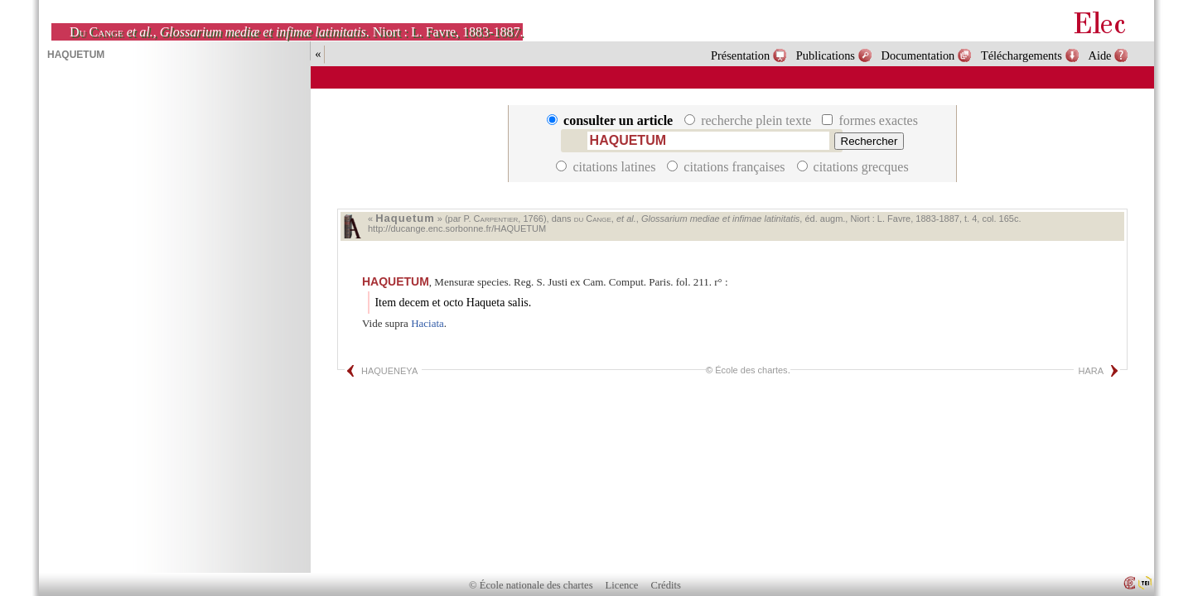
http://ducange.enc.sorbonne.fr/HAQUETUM (457, 228)
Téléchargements (1021, 55)
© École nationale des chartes (530, 585)
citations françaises (727, 167)
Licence (622, 585)
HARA (1091, 371)
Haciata (427, 323)
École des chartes (751, 370)
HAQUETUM (395, 281)
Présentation (740, 55)
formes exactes (870, 120)
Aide (1100, 55)
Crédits (666, 585)
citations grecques (853, 167)
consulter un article (611, 120)
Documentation (918, 55)
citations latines (607, 167)
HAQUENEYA (389, 371)
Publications (825, 55)
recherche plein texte (749, 120)
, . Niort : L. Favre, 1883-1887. (296, 32)
